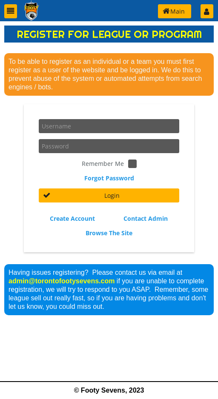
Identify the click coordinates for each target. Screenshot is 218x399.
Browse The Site (109, 233)
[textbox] (109, 126)
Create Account (72, 218)
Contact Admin (145, 218)
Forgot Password (109, 178)
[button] (10, 11)
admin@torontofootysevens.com (62, 281)
